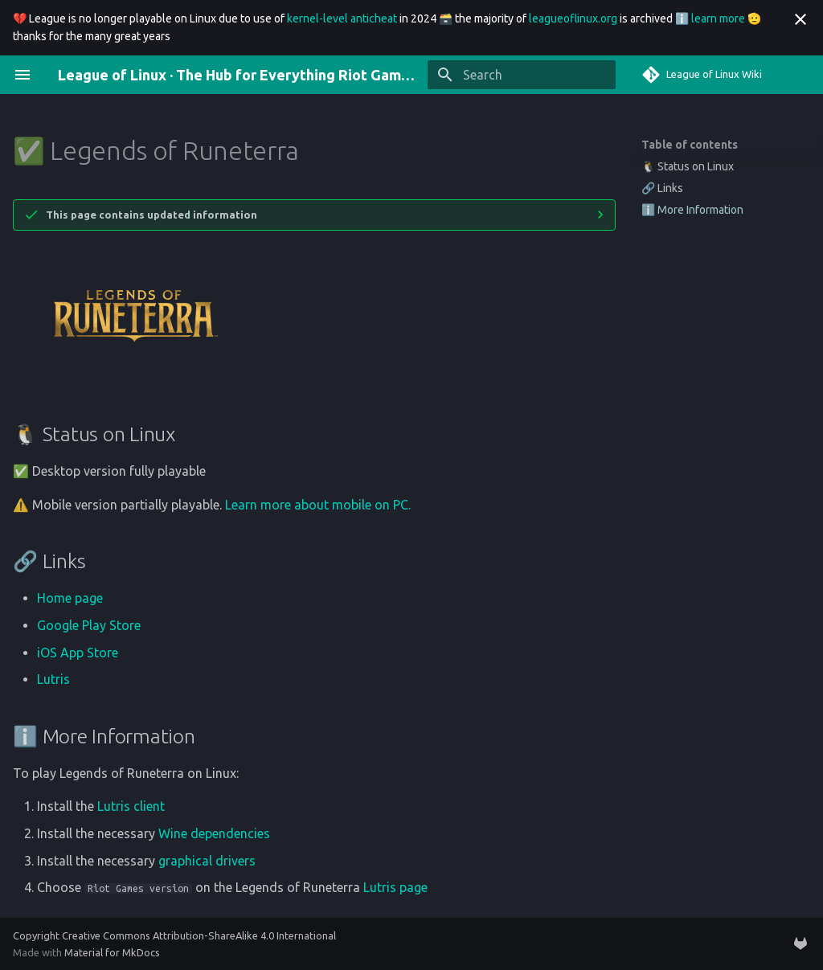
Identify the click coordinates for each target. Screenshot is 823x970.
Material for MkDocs (112, 952)
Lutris (53, 679)
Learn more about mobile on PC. (318, 504)
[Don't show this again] (800, 19)
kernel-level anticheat (342, 18)
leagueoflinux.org (573, 18)
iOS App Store (77, 652)
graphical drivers (207, 860)
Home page (70, 598)
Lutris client (131, 806)
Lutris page (395, 887)
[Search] (522, 74)
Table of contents (689, 144)
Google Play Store (89, 625)
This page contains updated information (151, 214)
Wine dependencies (214, 833)
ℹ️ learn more (710, 18)
